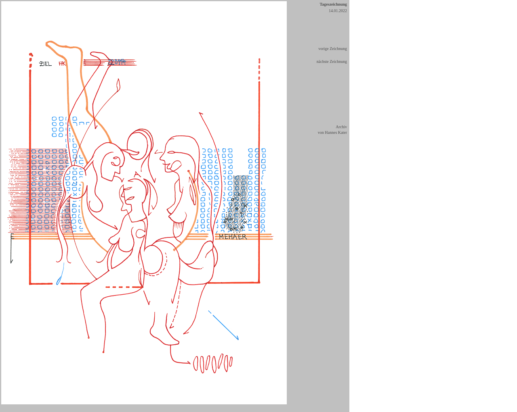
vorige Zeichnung (332, 48)
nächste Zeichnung (332, 61)
